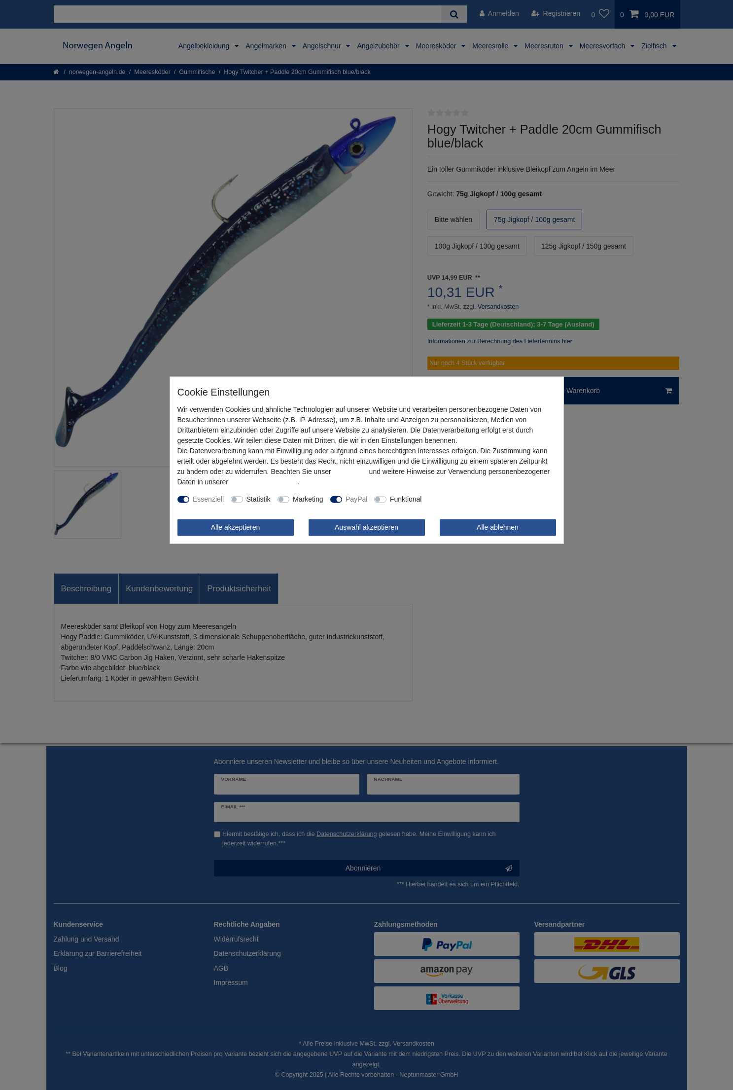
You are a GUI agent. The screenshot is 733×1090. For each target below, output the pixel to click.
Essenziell (208, 499)
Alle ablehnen (498, 527)
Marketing (308, 499)
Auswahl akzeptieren (366, 527)
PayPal (356, 499)
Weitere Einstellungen (461, 499)
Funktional (406, 499)
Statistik (258, 499)
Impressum (350, 471)
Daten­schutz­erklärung (263, 482)
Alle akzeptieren (235, 527)
